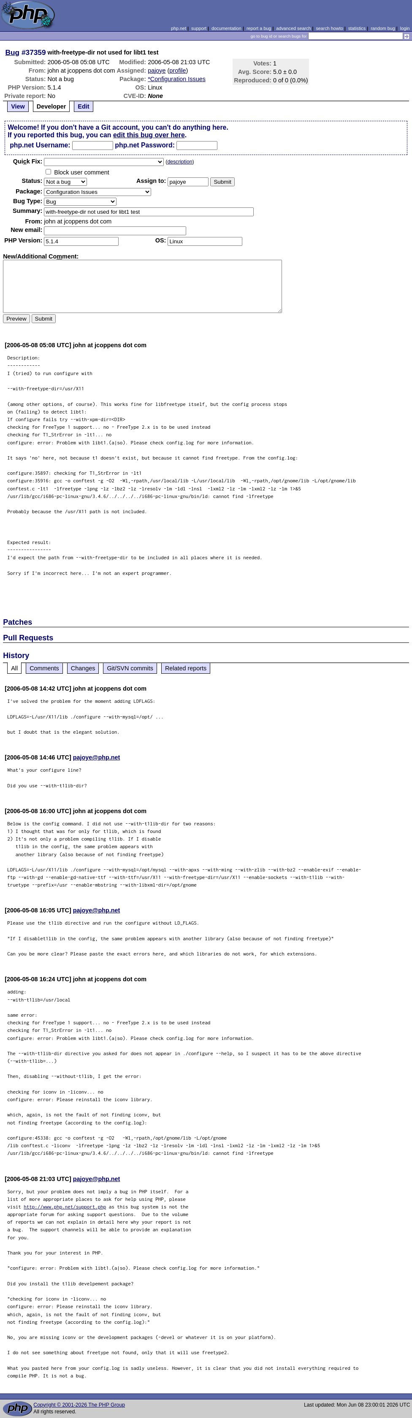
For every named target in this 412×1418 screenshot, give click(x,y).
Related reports (185, 668)
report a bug (259, 28)
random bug (383, 28)
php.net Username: (40, 145)
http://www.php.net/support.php (65, 1206)
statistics (357, 28)
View (18, 106)
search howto (329, 28)
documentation (226, 28)
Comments (44, 668)
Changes (83, 668)
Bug (12, 52)
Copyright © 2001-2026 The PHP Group (79, 1405)
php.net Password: (145, 145)
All (14, 668)
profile (177, 70)
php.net (178, 28)
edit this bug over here (149, 135)
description (179, 162)
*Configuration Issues (177, 79)
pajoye (156, 70)
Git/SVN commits (130, 668)
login (405, 28)
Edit (83, 106)
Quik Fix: (28, 161)
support (198, 28)
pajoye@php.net (96, 757)
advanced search (293, 28)
